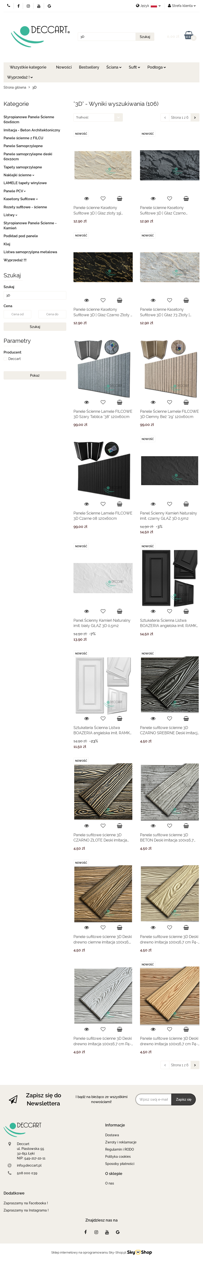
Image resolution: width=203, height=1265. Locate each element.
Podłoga (156, 67)
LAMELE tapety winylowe (25, 183)
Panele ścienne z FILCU (23, 138)
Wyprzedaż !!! (15, 260)
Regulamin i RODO (119, 1149)
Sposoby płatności (119, 1164)
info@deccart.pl (29, 1165)
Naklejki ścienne (19, 175)
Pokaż (35, 375)
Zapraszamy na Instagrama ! (26, 1210)
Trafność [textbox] (82, 117)
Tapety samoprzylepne (23, 167)
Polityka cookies (118, 1156)
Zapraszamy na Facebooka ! (26, 1203)
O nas (109, 1183)
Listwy (10, 215)
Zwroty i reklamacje (120, 1142)
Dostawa (112, 1135)
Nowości (64, 67)
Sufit (134, 67)
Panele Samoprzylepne (23, 146)
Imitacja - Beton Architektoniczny (32, 130)
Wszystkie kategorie (28, 67)
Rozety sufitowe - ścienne (25, 207)
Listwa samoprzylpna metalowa (30, 252)
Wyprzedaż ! (20, 77)
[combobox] (98, 117)
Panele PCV (15, 191)
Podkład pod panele (21, 236)
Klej (7, 244)
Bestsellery (89, 67)
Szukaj (35, 327)
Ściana (114, 67)
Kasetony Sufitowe (21, 199)
